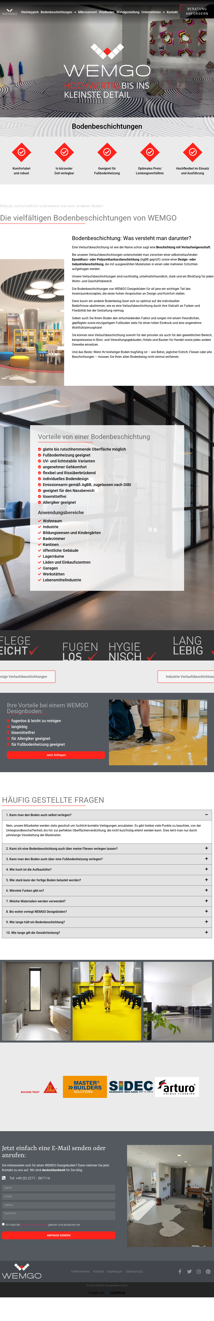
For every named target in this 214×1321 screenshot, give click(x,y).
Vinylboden (106, 12)
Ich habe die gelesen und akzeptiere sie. (42, 1224)
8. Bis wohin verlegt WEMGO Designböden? (36, 912)
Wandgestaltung (127, 12)
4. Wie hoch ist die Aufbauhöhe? (29, 869)
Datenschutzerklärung (34, 1224)
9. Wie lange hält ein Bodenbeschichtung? (35, 922)
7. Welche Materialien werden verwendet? (35, 901)
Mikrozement (87, 12)
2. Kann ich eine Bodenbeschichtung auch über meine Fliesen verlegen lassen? (62, 849)
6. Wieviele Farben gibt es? (25, 890)
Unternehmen (153, 12)
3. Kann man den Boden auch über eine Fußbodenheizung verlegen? (54, 859)
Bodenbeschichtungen (58, 12)
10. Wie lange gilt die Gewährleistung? (33, 933)
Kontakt (172, 12)
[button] (107, 815)
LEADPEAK (115, 1293)
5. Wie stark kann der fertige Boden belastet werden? (43, 880)
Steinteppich (30, 12)
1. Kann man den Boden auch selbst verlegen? (38, 815)
